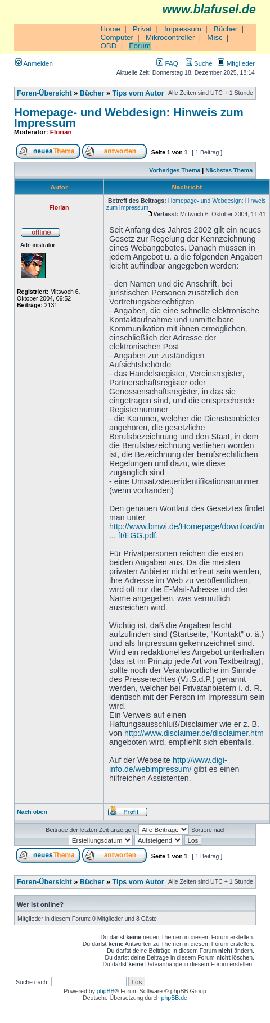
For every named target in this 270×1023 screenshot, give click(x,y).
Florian (61, 131)
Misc (214, 37)
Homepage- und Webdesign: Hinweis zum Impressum (129, 117)
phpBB (106, 991)
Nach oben (32, 811)
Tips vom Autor (138, 93)
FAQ (167, 63)
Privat (142, 29)
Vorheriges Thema (174, 170)
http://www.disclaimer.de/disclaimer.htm (194, 733)
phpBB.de (174, 997)
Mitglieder (236, 63)
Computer (116, 37)
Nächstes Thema (229, 170)
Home (110, 29)
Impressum (182, 29)
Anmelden (34, 63)
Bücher (225, 29)
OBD (108, 46)
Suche (199, 63)
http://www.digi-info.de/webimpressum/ (168, 765)
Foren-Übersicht (44, 93)
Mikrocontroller (170, 37)
